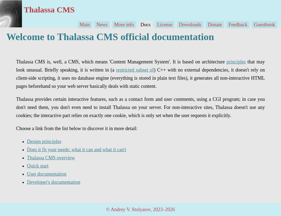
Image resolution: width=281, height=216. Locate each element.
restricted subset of (135, 70)
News (102, 24)
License (164, 24)
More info (124, 24)
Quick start (38, 166)
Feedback (238, 24)
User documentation (46, 174)
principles (236, 62)
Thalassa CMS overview (51, 157)
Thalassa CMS (49, 9)
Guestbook (264, 24)
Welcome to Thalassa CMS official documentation (110, 36)
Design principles (44, 141)
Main (85, 24)
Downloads (190, 24)
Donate (215, 24)
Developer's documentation (53, 182)
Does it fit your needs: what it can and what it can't (76, 149)
